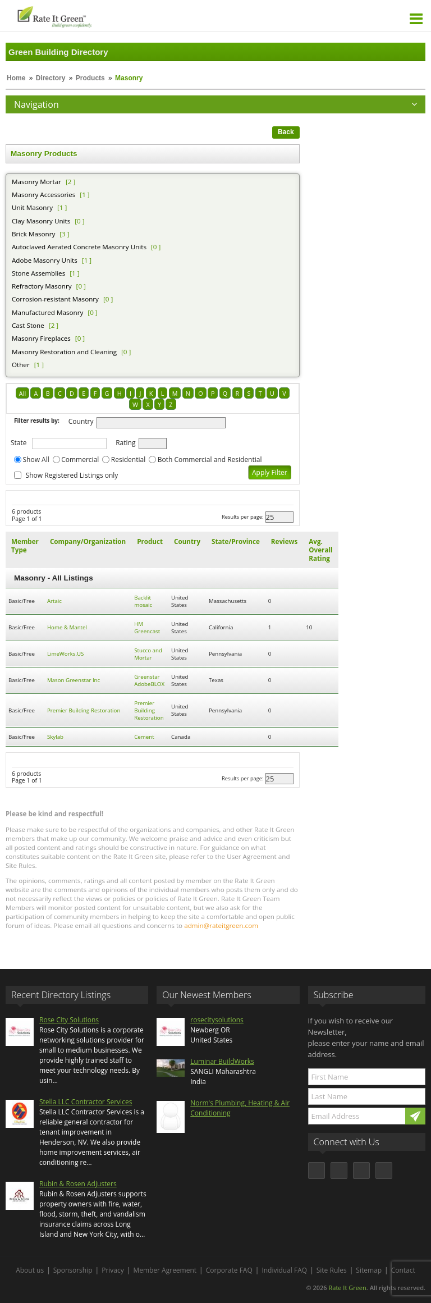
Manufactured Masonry (47, 312)
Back (286, 132)
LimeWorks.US (65, 653)
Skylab (55, 736)
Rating (125, 442)
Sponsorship (73, 1270)
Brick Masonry (33, 234)
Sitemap (369, 1270)
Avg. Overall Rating (320, 550)
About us (30, 1270)
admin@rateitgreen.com (221, 925)
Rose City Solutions (69, 1020)
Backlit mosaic (143, 601)
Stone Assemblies (38, 273)
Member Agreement (164, 1270)
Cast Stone (28, 325)
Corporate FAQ (229, 1270)
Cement (144, 736)
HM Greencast (147, 627)
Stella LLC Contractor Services (85, 1102)
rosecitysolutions (217, 1020)
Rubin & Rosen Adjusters (78, 1183)
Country (81, 421)
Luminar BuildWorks (222, 1061)
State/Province (236, 541)
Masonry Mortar (36, 181)
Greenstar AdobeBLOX (149, 680)
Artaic (54, 601)
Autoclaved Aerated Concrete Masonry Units (79, 247)
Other (21, 364)
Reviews (284, 541)
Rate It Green (347, 1287)
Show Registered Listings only (72, 475)
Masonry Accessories (43, 194)
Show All (36, 459)
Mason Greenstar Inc (73, 680)
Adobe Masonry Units (44, 260)
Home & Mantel (67, 627)
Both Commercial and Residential (210, 459)
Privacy (113, 1270)
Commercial (80, 459)
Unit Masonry (32, 207)
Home (16, 78)
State (19, 442)
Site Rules (332, 1270)
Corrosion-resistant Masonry (55, 299)
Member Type (25, 545)
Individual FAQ (284, 1270)
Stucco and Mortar (148, 654)
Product (150, 541)
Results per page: (243, 516)
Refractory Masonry (42, 286)
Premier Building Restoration (83, 710)
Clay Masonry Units (41, 221)
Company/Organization (88, 541)
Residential (128, 459)
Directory (51, 78)
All (22, 393)
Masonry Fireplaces (41, 338)
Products (90, 78)
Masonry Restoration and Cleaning (64, 352)
